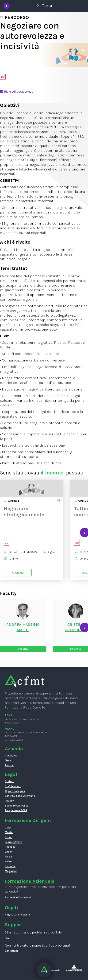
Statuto (9, 781)
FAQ (7, 937)
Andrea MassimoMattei (23, 627)
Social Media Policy (16, 805)
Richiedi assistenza (16, 92)
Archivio (18, 572)
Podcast (10, 846)
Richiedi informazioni (18, 897)
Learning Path (13, 842)
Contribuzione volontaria (20, 795)
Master (9, 832)
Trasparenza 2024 (16, 810)
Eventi (8, 837)
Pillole (8, 856)
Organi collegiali (15, 791)
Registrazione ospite (17, 914)
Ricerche (10, 866)
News (8, 760)
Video (8, 861)
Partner (9, 765)
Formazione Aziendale (29, 881)
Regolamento (13, 786)
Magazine (11, 871)
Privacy (9, 800)
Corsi (8, 827)
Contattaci (11, 950)
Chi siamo (11, 755)
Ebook (8, 851)
